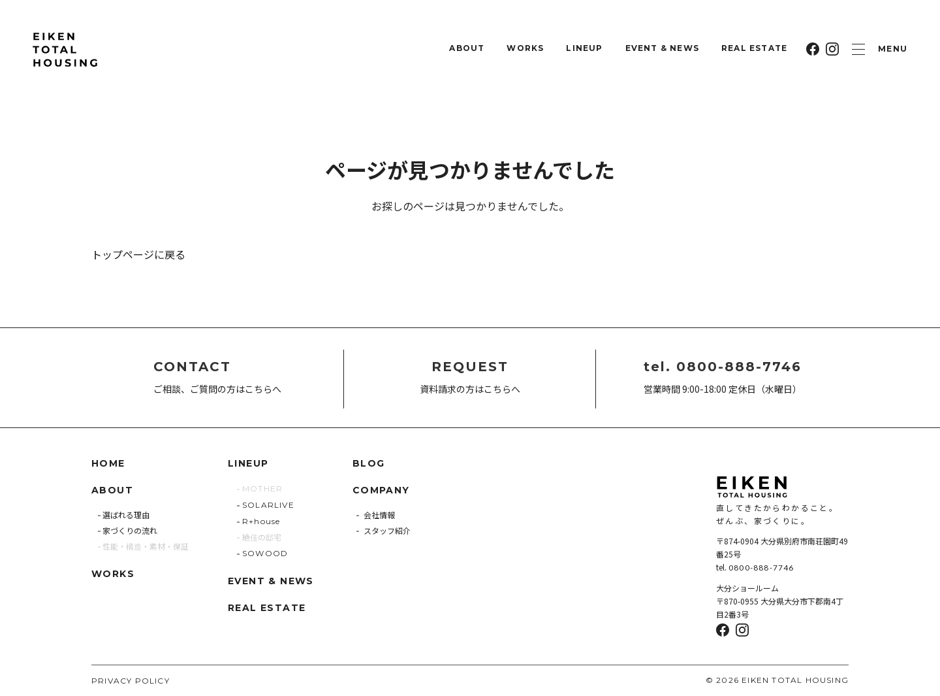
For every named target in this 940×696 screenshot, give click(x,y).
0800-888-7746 (761, 567)
